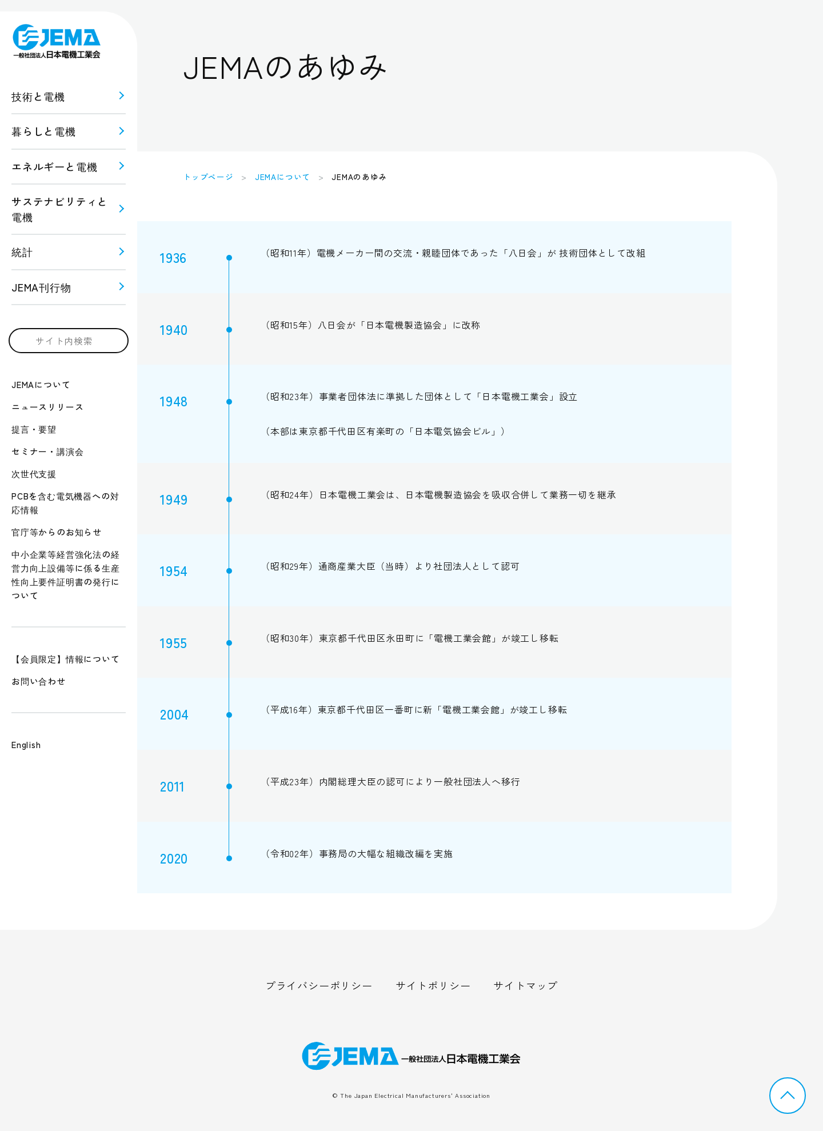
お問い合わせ (38, 681)
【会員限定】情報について (65, 659)
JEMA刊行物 (41, 286)
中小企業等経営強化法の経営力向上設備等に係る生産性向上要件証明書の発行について (65, 574)
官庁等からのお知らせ (56, 532)
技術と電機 (38, 96)
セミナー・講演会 (47, 451)
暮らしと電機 (43, 130)
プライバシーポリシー (319, 985)
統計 (22, 251)
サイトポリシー (433, 985)
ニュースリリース (47, 407)
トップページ (208, 176)
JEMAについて (40, 384)
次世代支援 (34, 473)
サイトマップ (525, 985)
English (26, 744)
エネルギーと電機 (54, 166)
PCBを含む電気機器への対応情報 (65, 502)
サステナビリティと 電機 (59, 209)
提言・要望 (34, 429)
